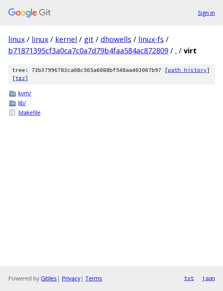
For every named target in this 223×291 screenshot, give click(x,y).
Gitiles (49, 278)
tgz (20, 78)
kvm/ (24, 93)
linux (16, 39)
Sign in (206, 13)
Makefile (29, 112)
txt (189, 278)
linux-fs (151, 39)
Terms (93, 278)
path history (187, 70)
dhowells (116, 39)
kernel (66, 39)
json (208, 278)
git (89, 39)
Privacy (71, 278)
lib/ (22, 103)
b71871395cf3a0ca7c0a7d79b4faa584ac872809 (88, 50)
